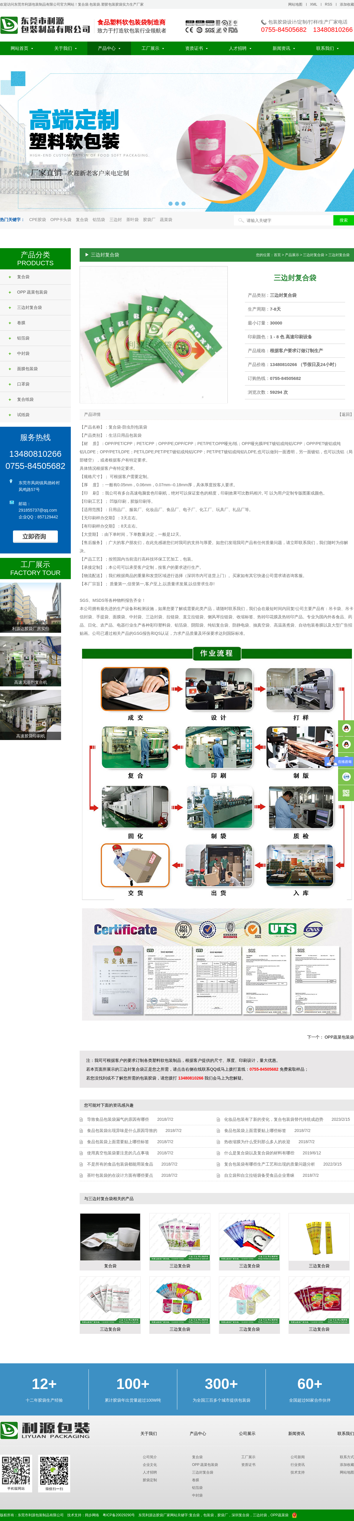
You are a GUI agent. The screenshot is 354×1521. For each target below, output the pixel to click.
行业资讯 (298, 1465)
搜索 (344, 220)
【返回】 (345, 414)
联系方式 (347, 1457)
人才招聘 (240, 48)
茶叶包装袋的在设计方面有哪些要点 (120, 1175)
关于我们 (65, 48)
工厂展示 (153, 48)
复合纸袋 (21, 399)
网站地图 (295, 4)
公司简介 (150, 1457)
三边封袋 (260, 1515)
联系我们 (327, 48)
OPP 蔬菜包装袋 (28, 292)
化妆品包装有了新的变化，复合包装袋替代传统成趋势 (273, 1119)
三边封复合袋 (25, 307)
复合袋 (82, 219)
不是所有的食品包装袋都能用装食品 (120, 1164)
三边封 (115, 219)
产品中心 (109, 48)
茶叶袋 (132, 219)
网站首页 (22, 48)
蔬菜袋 (166, 219)
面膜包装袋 (23, 368)
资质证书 (196, 48)
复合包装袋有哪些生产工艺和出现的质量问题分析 (269, 1164)
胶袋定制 (150, 1480)
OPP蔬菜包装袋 (339, 1037)
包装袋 (208, 1515)
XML (313, 4)
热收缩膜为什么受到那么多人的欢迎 (257, 1141)
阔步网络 (92, 1515)
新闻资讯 (284, 48)
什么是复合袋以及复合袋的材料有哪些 (259, 1153)
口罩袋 (19, 384)
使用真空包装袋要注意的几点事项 (118, 1153)
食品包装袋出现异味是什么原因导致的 (122, 1130)
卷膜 (17, 322)
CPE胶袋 (37, 219)
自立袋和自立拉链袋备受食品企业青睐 (259, 1175)
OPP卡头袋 (61, 219)
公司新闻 (298, 1457)
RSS (328, 4)
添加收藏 (347, 4)
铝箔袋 (99, 219)
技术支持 (298, 1472)
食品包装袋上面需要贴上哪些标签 (118, 1141)
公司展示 (247, 1433)
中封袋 (19, 353)
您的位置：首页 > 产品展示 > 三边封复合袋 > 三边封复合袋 (303, 255)
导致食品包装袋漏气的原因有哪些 (118, 1119)
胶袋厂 (149, 219)
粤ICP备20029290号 (119, 1515)
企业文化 (150, 1465)
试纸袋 (19, 414)
